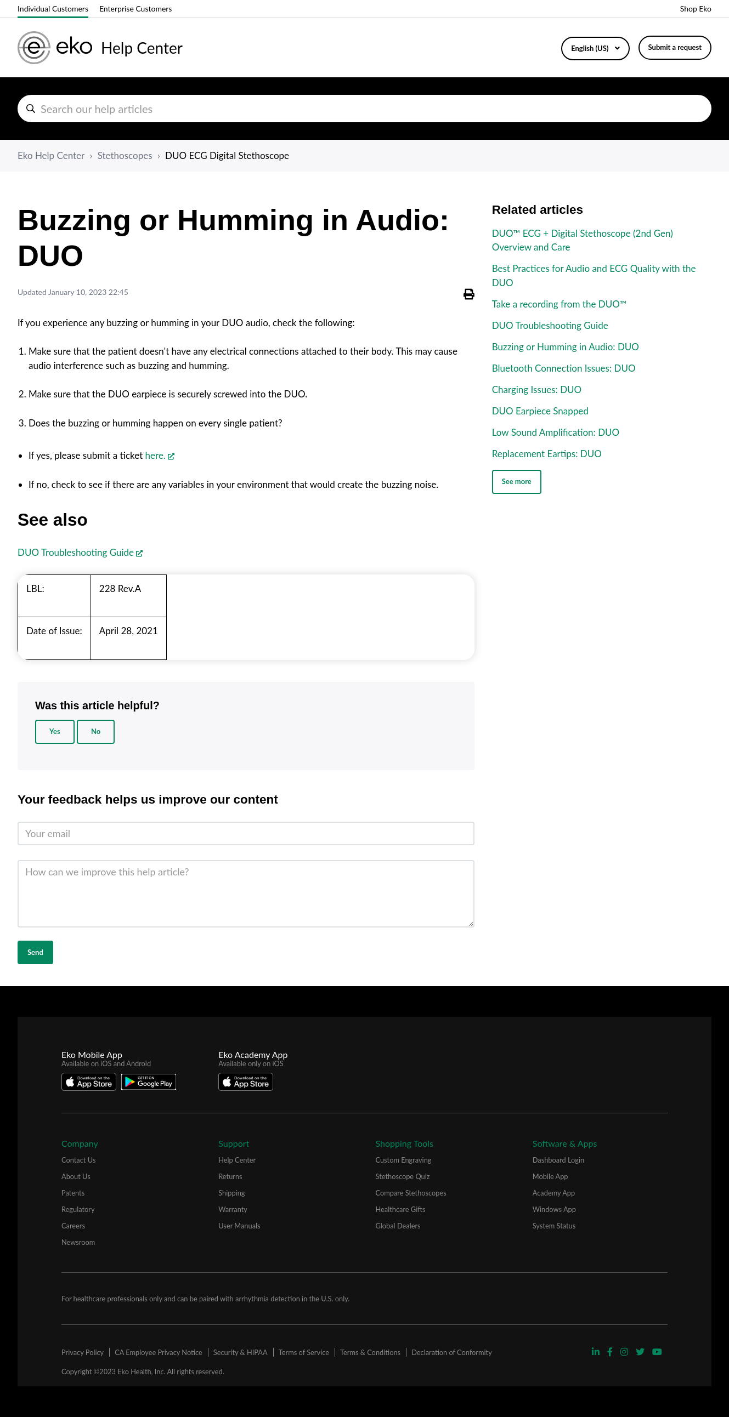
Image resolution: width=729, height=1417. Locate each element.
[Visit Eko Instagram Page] (625, 1351)
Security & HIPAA (240, 1352)
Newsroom (78, 1242)
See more (517, 481)
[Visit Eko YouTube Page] (657, 1351)
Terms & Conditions (370, 1352)
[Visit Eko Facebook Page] (611, 1351)
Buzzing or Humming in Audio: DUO (565, 346)
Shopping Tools (405, 1143)
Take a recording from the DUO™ (559, 304)
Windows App (554, 1209)
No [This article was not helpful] (95, 731)
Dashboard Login (558, 1160)
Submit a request (675, 47)
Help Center (237, 1160)
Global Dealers (398, 1225)
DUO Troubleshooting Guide (76, 552)
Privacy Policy (82, 1352)
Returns (230, 1176)
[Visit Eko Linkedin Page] (597, 1351)
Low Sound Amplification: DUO (556, 432)
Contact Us (78, 1160)
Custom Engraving (404, 1160)
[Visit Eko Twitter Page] (641, 1351)
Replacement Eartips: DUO (547, 453)
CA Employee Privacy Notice (158, 1352)
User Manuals (239, 1225)
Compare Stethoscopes (411, 1192)
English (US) (590, 48)
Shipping (231, 1192)
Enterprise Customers (135, 8)
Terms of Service (304, 1352)
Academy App (554, 1192)
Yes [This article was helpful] (54, 731)
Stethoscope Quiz (403, 1176)
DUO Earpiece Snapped (540, 411)
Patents (72, 1192)
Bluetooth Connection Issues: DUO (564, 368)
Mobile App (550, 1176)
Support (233, 1143)
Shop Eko (695, 8)
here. (155, 455)
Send (35, 952)
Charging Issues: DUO (537, 389)
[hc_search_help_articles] (364, 108)
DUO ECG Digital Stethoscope (227, 155)
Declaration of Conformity (451, 1352)
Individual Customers (53, 8)
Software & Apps (565, 1143)
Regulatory (78, 1209)
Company (79, 1143)
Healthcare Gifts (401, 1209)
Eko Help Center (51, 155)
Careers (73, 1225)
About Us (76, 1176)
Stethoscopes (125, 155)
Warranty (232, 1209)
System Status (554, 1225)
